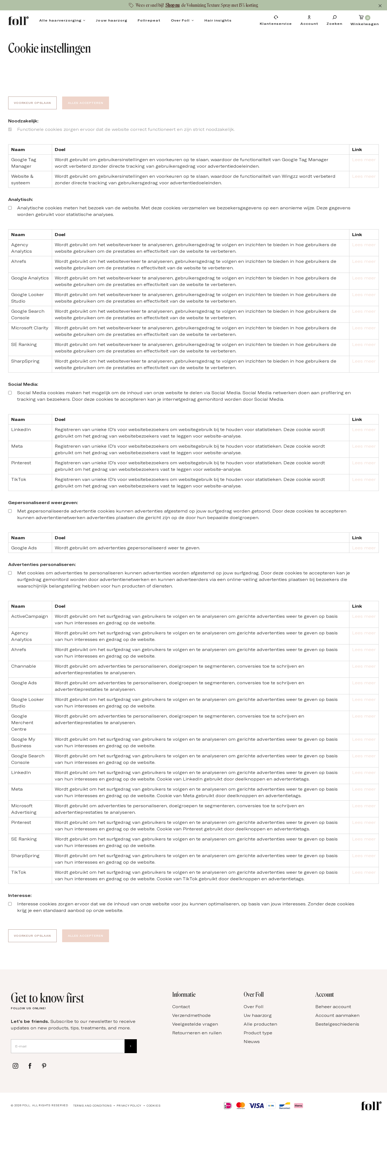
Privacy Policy (129, 1105)
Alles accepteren (85, 102)
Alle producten (260, 1024)
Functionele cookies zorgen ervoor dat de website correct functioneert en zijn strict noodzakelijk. (126, 129)
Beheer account (333, 1006)
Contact (181, 1006)
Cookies (153, 1105)
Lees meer (364, 159)
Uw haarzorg (258, 1015)
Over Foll (180, 20)
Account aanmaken (337, 1015)
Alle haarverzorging (60, 20)
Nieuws (252, 1041)
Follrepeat (149, 20)
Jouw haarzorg (111, 20)
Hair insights (218, 20)
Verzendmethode (191, 1015)
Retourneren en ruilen (197, 1032)
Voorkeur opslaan (32, 102)
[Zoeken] (334, 20)
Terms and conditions (92, 1105)
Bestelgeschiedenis (337, 1024)
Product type (258, 1032)
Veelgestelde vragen (195, 1024)
